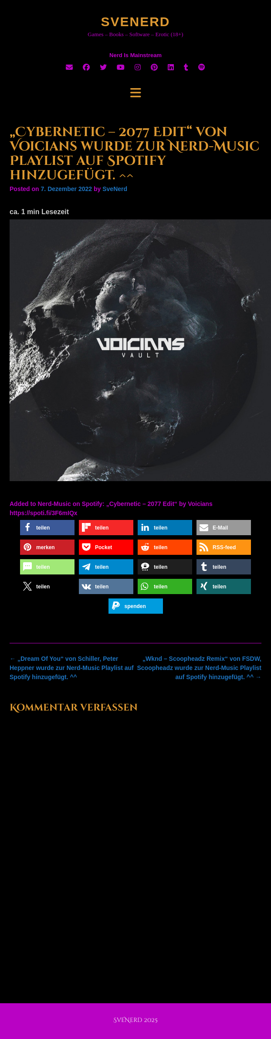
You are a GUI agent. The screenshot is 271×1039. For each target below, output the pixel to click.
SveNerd (135, 21)
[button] (47, 527)
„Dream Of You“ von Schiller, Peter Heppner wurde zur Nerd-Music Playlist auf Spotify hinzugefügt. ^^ (72, 667)
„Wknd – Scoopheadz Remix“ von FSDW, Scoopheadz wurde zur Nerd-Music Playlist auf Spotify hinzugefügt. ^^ (199, 667)
